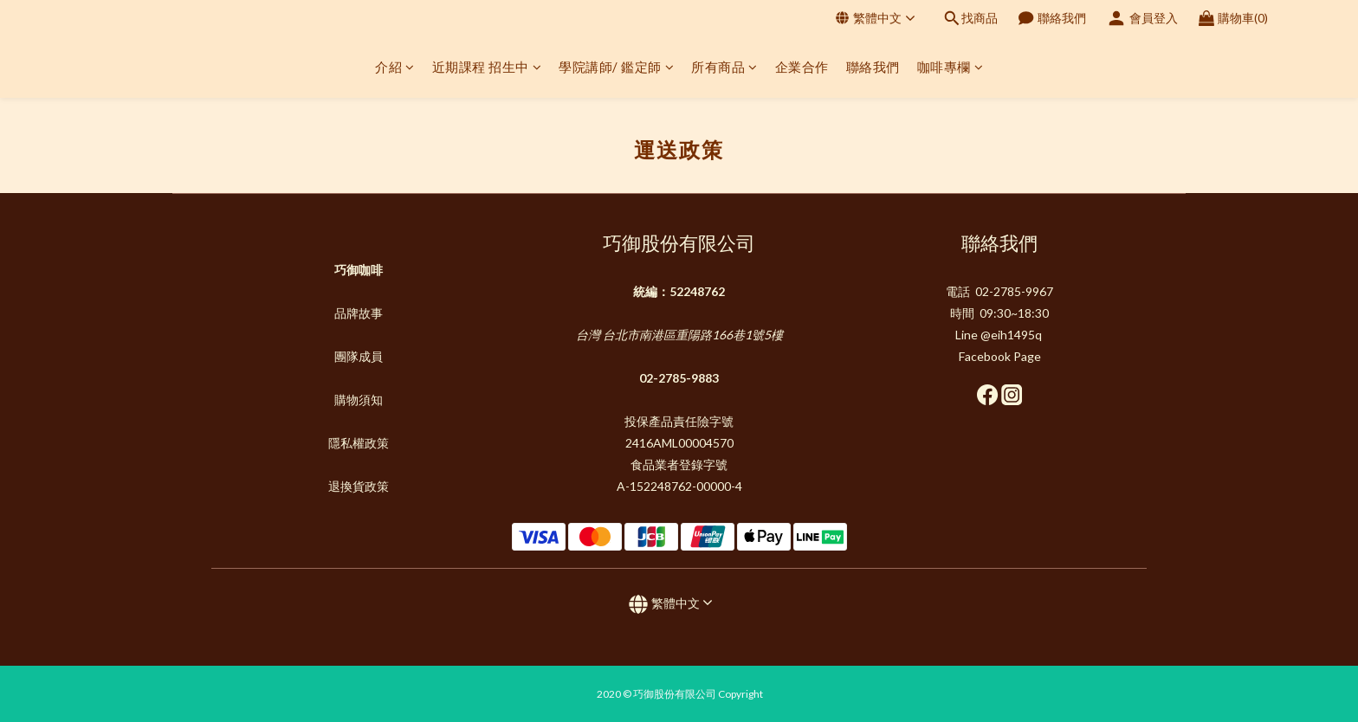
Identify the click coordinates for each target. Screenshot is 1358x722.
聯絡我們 (873, 66)
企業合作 (802, 66)
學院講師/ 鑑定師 (616, 66)
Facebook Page (1000, 356)
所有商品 (724, 66)
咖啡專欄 (950, 66)
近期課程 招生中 (487, 66)
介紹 (395, 66)
